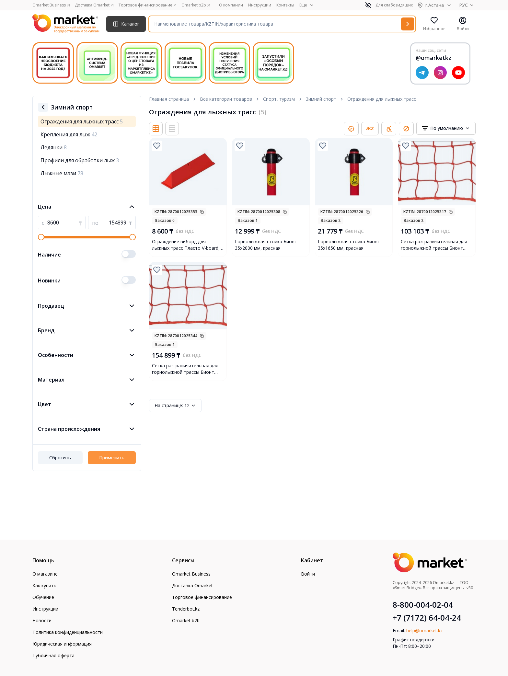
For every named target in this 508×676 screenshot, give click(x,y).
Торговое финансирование (202, 597)
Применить (111, 457)
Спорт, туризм (279, 99)
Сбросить (60, 457)
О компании (231, 5)
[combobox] (446, 128)
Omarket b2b (186, 620)
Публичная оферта (53, 655)
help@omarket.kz (424, 630)
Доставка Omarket (192, 585)
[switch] (128, 254)
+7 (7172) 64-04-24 (427, 618)
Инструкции (259, 5)
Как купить (44, 585)
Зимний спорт (321, 99)
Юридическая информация (62, 644)
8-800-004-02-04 (423, 605)
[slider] (41, 237)
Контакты (285, 5)
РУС (467, 5)
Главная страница (169, 99)
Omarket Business (191, 574)
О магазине (45, 574)
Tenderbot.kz (186, 609)
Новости (42, 620)
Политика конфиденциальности (67, 632)
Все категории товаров (226, 99)
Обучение (43, 597)
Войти (308, 574)
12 (175, 405)
